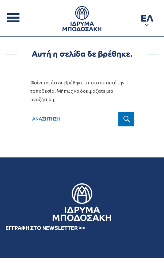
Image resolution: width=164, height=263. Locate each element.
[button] (147, 19)
